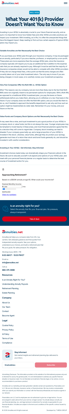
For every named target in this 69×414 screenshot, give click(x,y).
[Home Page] (10, 3)
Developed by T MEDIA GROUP (57, 410)
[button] (65, 3)
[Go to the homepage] (12, 232)
